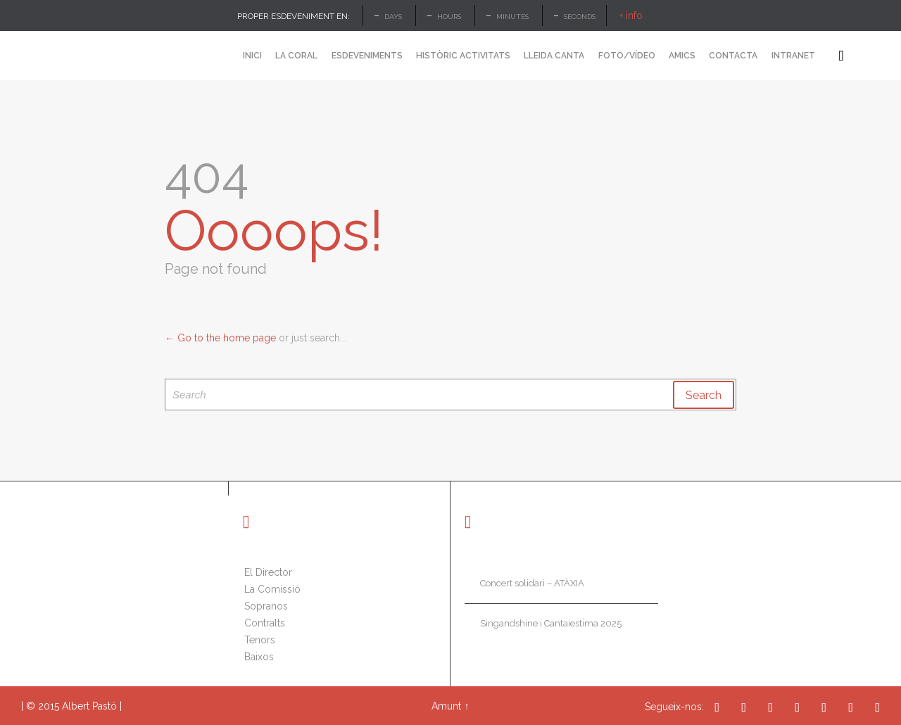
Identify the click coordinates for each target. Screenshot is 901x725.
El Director (268, 572)
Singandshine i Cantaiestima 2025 (551, 623)
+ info (631, 15)
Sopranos (266, 606)
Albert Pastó (89, 706)
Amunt (446, 706)
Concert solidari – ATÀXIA (532, 583)
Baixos (259, 656)
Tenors (259, 639)
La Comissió (272, 589)
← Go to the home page (220, 337)
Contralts (264, 623)
